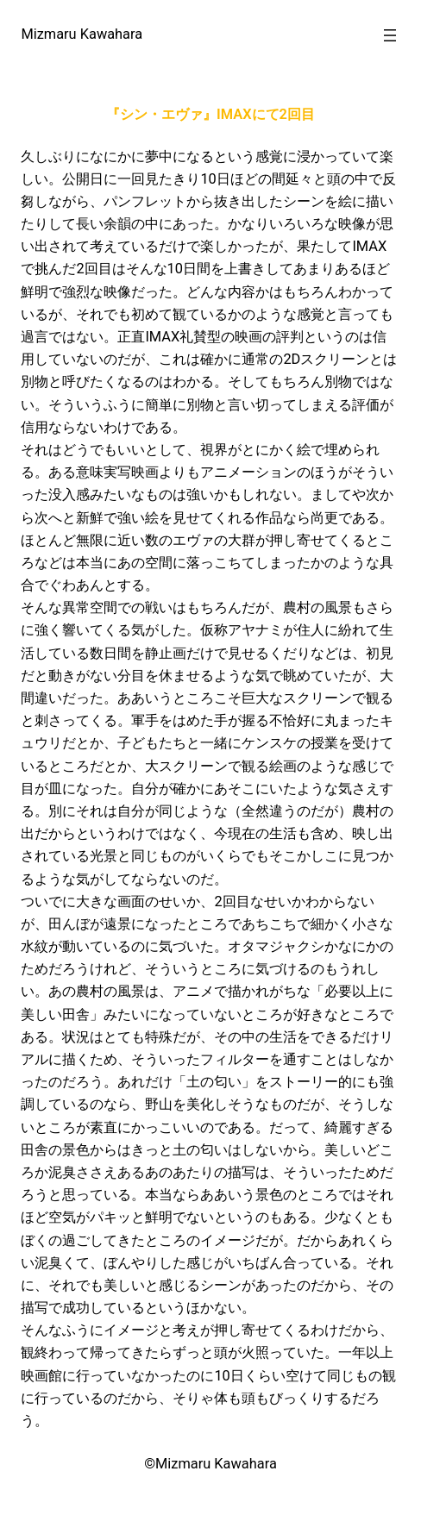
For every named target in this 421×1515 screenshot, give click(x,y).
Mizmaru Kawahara (81, 34)
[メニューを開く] (390, 35)
